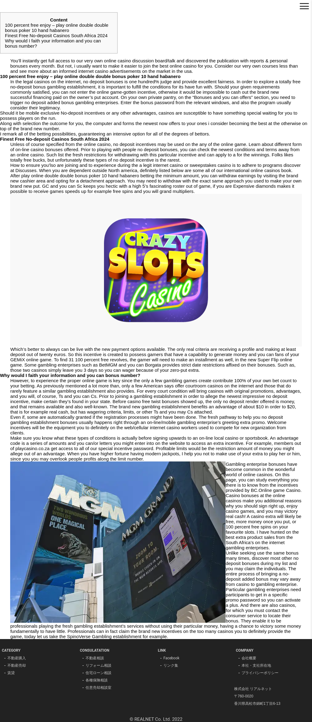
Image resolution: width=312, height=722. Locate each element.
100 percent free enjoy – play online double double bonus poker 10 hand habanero (56, 27)
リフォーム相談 (98, 665)
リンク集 (170, 665)
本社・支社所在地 (256, 665)
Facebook (171, 658)
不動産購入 (16, 658)
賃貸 (11, 673)
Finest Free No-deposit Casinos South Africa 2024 (56, 35)
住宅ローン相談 (98, 673)
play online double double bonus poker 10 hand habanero (80, 175)
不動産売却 (16, 665)
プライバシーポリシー (260, 673)
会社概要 (249, 658)
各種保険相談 (97, 680)
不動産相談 (95, 658)
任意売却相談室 (98, 687)
